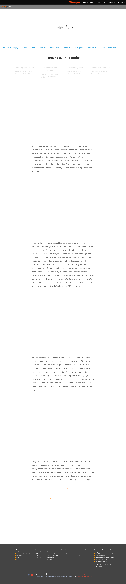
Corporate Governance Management (105, 557)
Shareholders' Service (52, 553)
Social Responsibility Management (104, 553)
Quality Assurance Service (90, 574)
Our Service (39, 552)
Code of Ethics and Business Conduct (105, 564)
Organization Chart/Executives (24, 553)
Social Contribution (100, 563)
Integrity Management (101, 555)
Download (38, 557)
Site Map (121, 2)
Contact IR (49, 559)
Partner (18, 559)
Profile (18, 552)
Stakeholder (99, 566)
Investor (99, 2)
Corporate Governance (52, 555)
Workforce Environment (101, 559)
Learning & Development (85, 553)
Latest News (66, 552)
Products (85, 2)
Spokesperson (79, 576)
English (112, 2)
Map (17, 557)
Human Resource (88, 576)
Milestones (19, 555)
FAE (37, 555)
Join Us (81, 555)
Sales (37, 553)
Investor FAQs (50, 557)
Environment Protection (101, 561)
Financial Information (52, 552)
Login (105, 2)
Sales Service (79, 574)
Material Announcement (68, 553)
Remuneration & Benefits (85, 552)
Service (92, 2)
